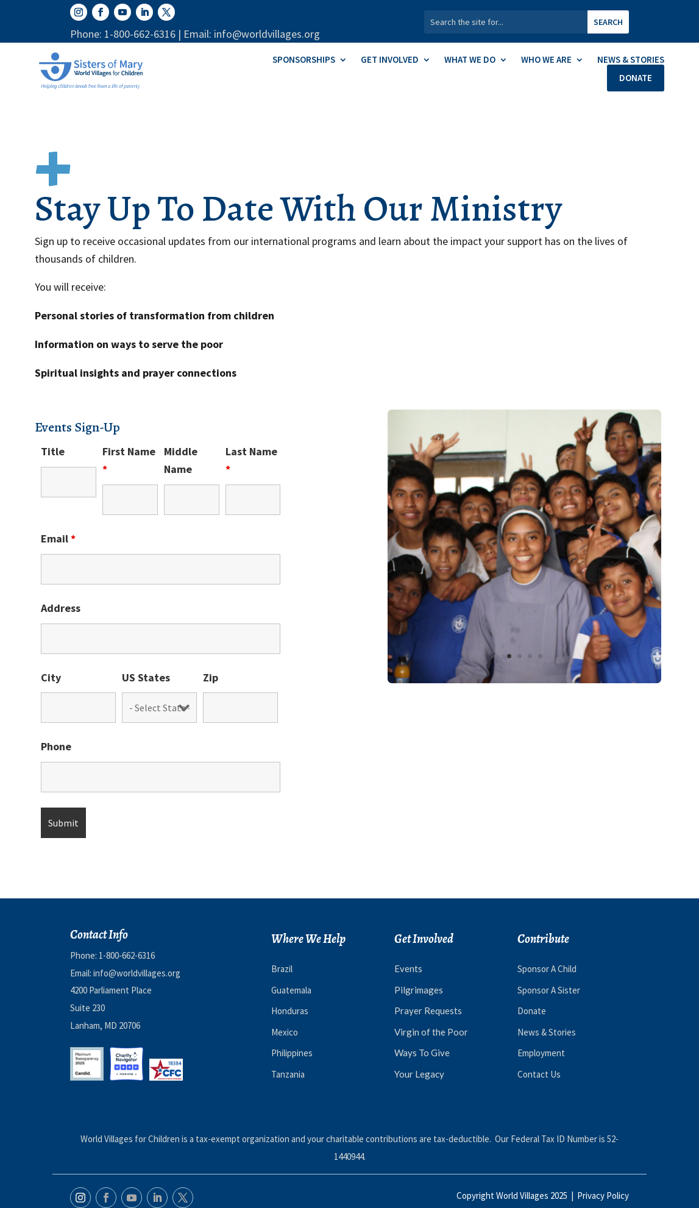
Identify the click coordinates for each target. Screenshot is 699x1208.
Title (53, 451)
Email (58, 538)
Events (408, 968)
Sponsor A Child (547, 969)
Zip (210, 677)
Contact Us (539, 1074)
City (51, 677)
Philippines (292, 1053)
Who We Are (546, 60)
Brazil (282, 969)
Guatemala (291, 990)
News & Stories (630, 60)
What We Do (469, 60)
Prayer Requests (428, 1010)
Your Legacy (419, 1073)
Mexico (284, 1032)
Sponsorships (303, 60)
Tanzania (288, 1074)
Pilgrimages (418, 989)
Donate (635, 77)
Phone (56, 746)
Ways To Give (422, 1052)
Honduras (289, 1011)
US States (146, 677)
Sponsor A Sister (548, 990)
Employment (541, 1053)
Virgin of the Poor (431, 1031)
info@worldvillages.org (136, 973)
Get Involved (390, 60)
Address (60, 608)
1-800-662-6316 (127, 955)
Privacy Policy (603, 1195)
